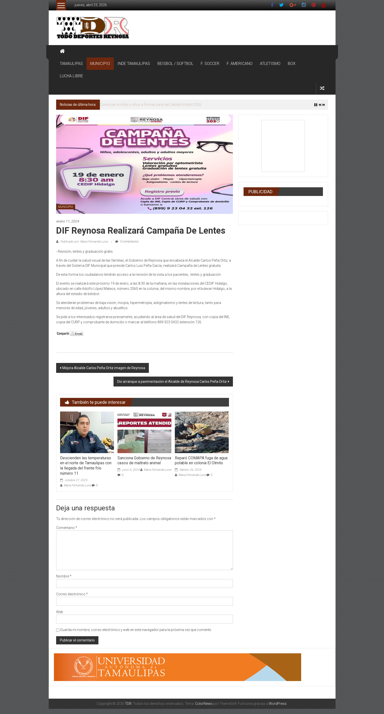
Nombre (63, 576)
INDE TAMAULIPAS (133, 63)
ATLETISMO (270, 63)
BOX (291, 63)
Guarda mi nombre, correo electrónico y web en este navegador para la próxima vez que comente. (136, 630)
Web (59, 612)
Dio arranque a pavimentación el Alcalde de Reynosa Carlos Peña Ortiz (172, 382)
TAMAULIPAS (71, 63)
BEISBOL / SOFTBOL (175, 63)
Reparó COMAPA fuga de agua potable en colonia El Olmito (201, 461)
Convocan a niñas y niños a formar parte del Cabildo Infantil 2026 (150, 105)
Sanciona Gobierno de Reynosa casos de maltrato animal (144, 461)
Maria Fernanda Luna (77, 485)
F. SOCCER (210, 63)
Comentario (66, 528)
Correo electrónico (72, 594)
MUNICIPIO (100, 63)
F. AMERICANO (239, 63)
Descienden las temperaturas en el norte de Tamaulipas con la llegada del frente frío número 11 (86, 466)
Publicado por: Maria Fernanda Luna (84, 241)
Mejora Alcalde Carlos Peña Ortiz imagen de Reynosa (103, 368)
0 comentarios (127, 241)
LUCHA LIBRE (71, 76)
